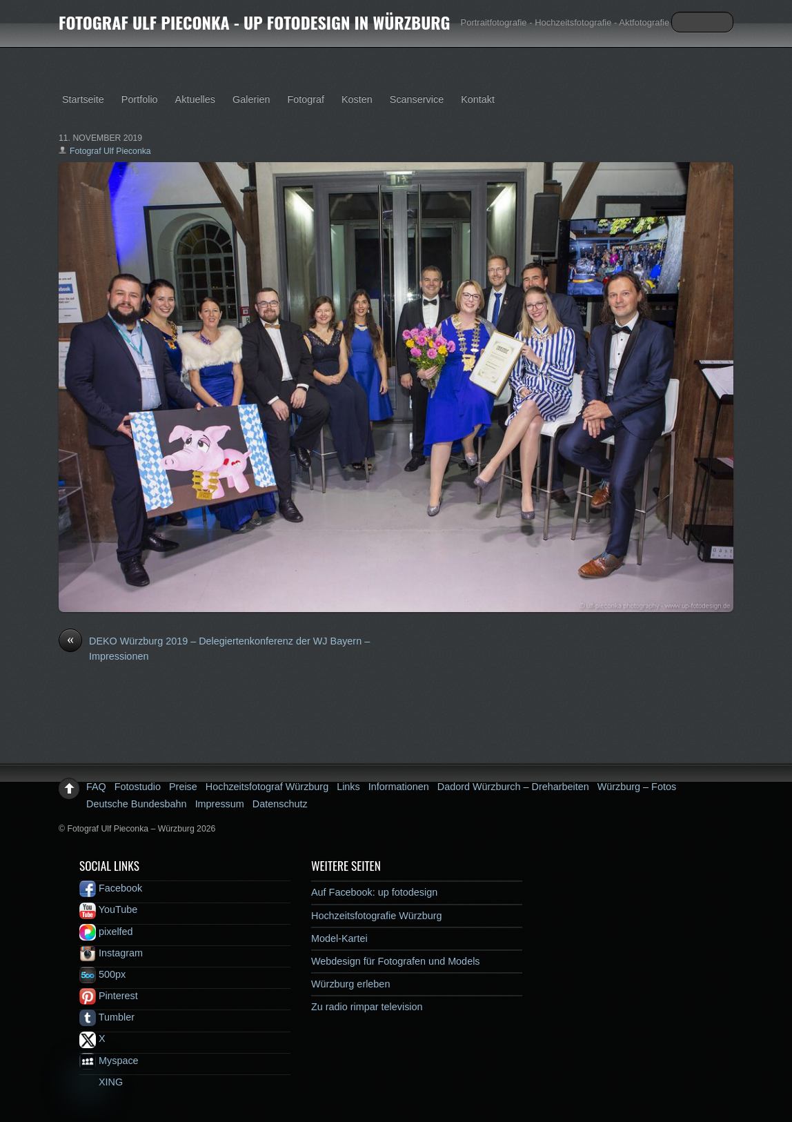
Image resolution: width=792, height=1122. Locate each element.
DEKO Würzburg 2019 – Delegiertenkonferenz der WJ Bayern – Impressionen (214, 648)
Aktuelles (195, 99)
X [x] (92, 1038)
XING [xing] (101, 1081)
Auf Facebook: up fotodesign (374, 892)
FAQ (96, 786)
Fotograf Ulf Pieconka (110, 151)
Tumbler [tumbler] (107, 1017)
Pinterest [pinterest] (108, 995)
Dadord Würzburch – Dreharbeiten (513, 786)
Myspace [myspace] (109, 1060)
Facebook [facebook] (110, 888)
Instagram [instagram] (111, 952)
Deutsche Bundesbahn (136, 803)
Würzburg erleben (350, 984)
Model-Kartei (339, 938)
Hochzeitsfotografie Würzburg (376, 915)
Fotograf (305, 99)
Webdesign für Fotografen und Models (395, 961)
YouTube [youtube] (108, 909)
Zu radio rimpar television (367, 1006)
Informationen (398, 786)
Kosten (357, 99)
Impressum (219, 803)
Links (348, 786)
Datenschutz (280, 803)
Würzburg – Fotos (636, 786)
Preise (183, 786)
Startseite (83, 99)
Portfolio (139, 99)
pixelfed (106, 931)
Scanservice (417, 99)
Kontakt (478, 99)
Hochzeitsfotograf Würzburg (267, 786)
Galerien (251, 99)
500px (102, 974)
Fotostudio (138, 786)
